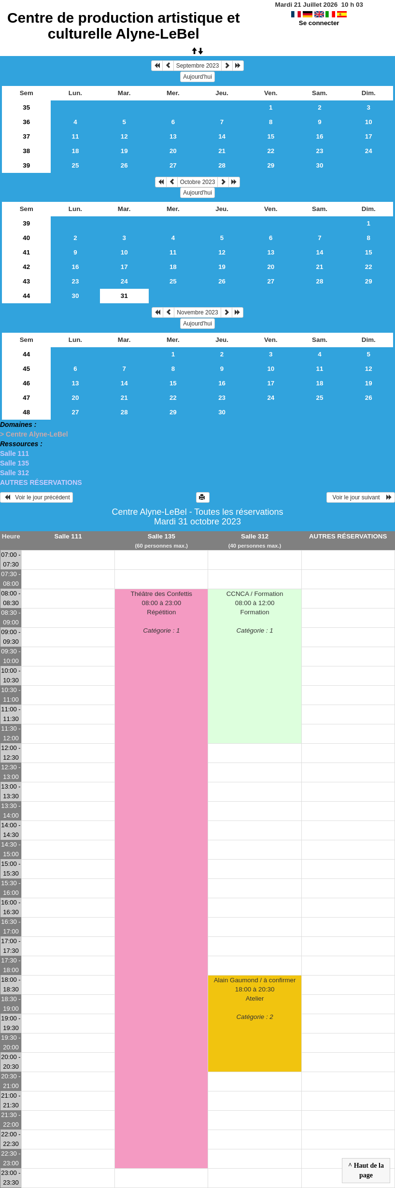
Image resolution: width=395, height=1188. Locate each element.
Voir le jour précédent (36, 497)
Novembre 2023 (197, 312)
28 (222, 165)
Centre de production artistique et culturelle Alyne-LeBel (123, 26)
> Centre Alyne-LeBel (34, 434)
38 (26, 151)
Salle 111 (14, 453)
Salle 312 (14, 473)
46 (26, 383)
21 (222, 151)
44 (26, 295)
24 (368, 151)
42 (26, 266)
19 (124, 151)
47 (26, 397)
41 (26, 252)
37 (26, 136)
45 (26, 368)
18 (75, 151)
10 (368, 122)
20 (173, 151)
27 (173, 165)
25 (75, 165)
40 (26, 237)
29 (270, 165)
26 (124, 165)
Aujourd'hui (197, 76)
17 (368, 136)
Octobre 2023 (197, 182)
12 (124, 136)
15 (270, 136)
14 (222, 136)
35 (26, 107)
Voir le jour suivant (360, 497)
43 (26, 281)
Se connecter (319, 23)
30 (320, 165)
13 (173, 136)
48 (26, 412)
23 (320, 151)
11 (75, 136)
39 (26, 165)
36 (26, 122)
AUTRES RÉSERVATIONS (41, 482)
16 (320, 136)
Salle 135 (14, 463)
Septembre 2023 (197, 65)
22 (270, 151)
